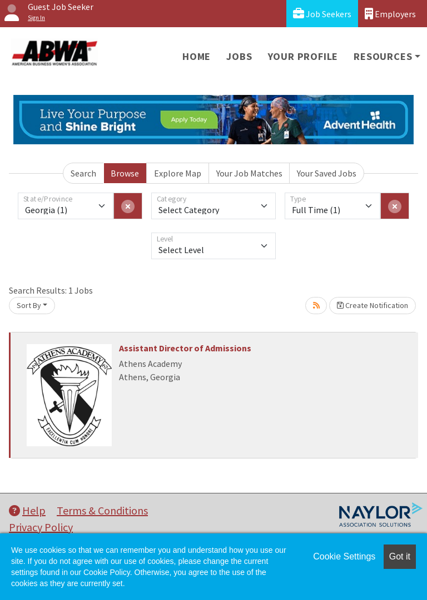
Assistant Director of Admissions (185, 348)
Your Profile (303, 56)
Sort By (29, 305)
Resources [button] (383, 56)
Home (196, 56)
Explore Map (177, 173)
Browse (125, 173)
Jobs (239, 56)
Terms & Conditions (102, 510)
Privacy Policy (41, 527)
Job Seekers (322, 14)
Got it (399, 556)
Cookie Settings (344, 556)
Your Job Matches (249, 173)
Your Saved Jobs (326, 173)
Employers (390, 14)
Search (83, 173)
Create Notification (372, 305)
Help (27, 510)
